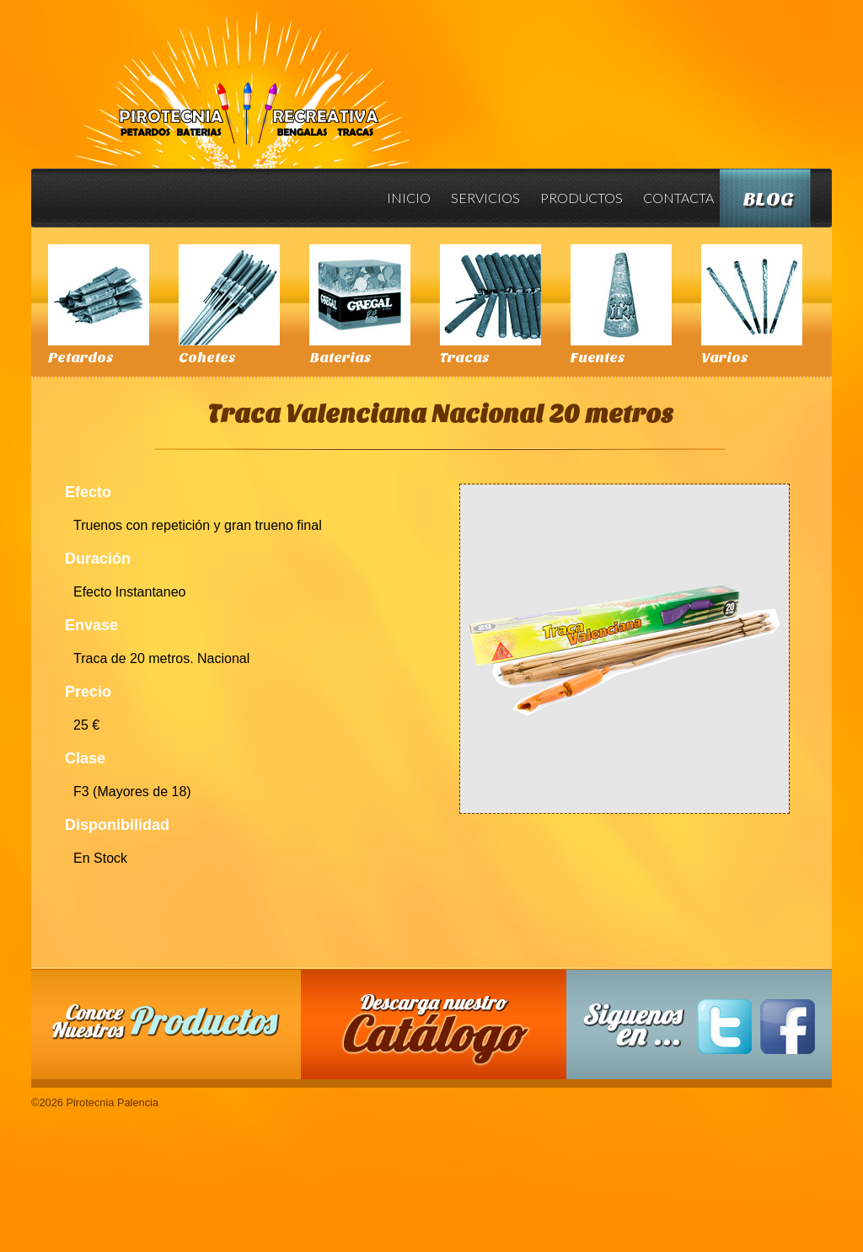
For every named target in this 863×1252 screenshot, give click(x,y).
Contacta (678, 198)
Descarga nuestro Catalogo (442, 1033)
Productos (581, 198)
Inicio (409, 198)
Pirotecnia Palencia (241, 78)
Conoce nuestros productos (166, 1021)
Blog (768, 199)
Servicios (485, 198)
